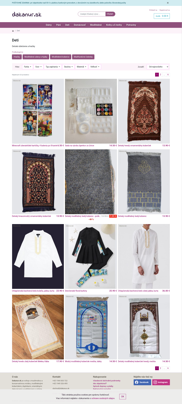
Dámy (49, 25)
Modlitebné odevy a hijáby (35, 57)
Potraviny (131, 25)
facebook (144, 382)
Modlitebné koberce (60, 57)
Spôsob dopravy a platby (103, 386)
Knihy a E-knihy (114, 25)
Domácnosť (80, 25)
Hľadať (110, 14)
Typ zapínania (52, 67)
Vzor (37, 67)
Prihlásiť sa (153, 10)
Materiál (81, 67)
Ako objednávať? (100, 383)
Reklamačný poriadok (102, 389)
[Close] (168, 3)
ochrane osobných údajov (103, 398)
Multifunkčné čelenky (83, 57)
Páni (58, 25)
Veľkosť (94, 67)
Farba (26, 67)
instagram (163, 382)
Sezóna (67, 67)
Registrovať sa (165, 10)
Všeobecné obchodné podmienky (106, 381)
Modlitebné (96, 25)
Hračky (17, 57)
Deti (67, 25)
